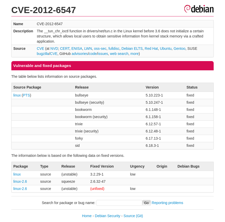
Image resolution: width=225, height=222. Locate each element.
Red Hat (151, 48)
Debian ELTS (132, 48)
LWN (88, 48)
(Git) (139, 216)
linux (17, 95)
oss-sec (100, 48)
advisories (80, 54)
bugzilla (43, 54)
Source (129, 216)
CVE (40, 48)
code (93, 54)
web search (119, 54)
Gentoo (179, 48)
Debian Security (107, 216)
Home (86, 216)
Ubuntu (165, 48)
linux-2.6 (20, 181)
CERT (64, 48)
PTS (26, 95)
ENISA (76, 48)
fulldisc (114, 48)
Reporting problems (167, 203)
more (134, 54)
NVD (54, 48)
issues (103, 54)
